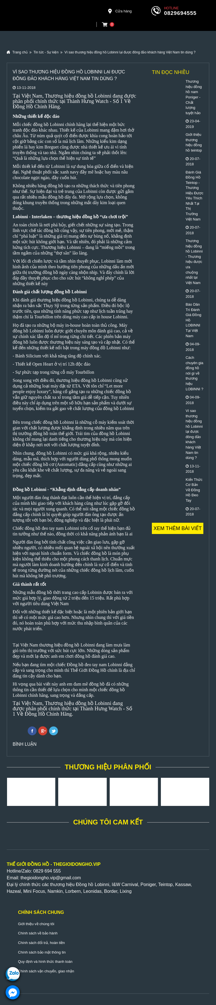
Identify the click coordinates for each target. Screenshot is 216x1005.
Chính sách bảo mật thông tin (42, 952)
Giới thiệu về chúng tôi (36, 924)
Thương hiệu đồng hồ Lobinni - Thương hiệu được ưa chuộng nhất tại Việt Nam (194, 262)
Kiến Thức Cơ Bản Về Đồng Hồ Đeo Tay (194, 489)
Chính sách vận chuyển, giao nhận (46, 971)
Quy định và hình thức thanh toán (45, 961)
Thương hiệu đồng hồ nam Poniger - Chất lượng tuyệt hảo (194, 97)
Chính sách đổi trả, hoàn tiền (41, 943)
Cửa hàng (119, 11)
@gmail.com (68, 877)
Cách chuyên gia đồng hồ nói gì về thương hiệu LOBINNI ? (194, 373)
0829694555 (180, 13)
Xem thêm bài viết (178, 528)
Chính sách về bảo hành (37, 933)
